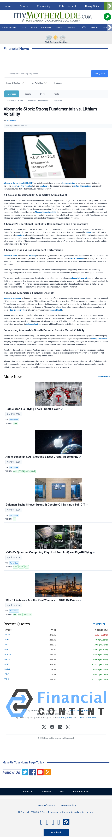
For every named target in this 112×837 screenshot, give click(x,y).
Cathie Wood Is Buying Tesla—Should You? (34, 409)
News (7, 6)
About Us (27, 791)
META (7, 659)
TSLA (15, 423)
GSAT (33, 471)
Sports (24, 6)
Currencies (31, 100)
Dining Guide (92, 6)
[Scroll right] (109, 6)
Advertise (46, 791)
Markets (12, 94)
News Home (9, 27)
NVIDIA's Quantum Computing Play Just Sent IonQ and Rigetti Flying (50, 552)
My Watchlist (37, 83)
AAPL (15, 471)
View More (99, 623)
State (34, 27)
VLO (29, 614)
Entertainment (67, 6)
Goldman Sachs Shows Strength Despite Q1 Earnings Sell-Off (46, 504)
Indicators (58, 83)
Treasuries (57, 100)
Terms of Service (45, 805)
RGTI (26, 567)
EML (15, 614)
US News (46, 27)
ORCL (7, 674)
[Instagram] (68, 727)
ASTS (28, 471)
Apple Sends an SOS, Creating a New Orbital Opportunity (43, 456)
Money (71, 27)
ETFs (42, 94)
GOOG (7, 654)
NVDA (21, 567)
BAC (6, 649)
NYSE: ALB (28, 183)
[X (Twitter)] (44, 727)
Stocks (28, 94)
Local (24, 27)
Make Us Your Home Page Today (23, 762)
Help (62, 791)
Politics (95, 27)
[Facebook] (52, 727)
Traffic (82, 27)
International (44, 100)
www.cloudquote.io (80, 710)
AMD (6, 644)
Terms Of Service (87, 717)
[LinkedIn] (60, 727)
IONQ (15, 567)
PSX (25, 614)
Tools (56, 94)
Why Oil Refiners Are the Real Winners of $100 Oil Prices (43, 600)
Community (43, 6)
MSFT (6, 664)
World (59, 27)
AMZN (21, 471)
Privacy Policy (65, 717)
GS (14, 519)
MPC (20, 614)
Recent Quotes (13, 83)
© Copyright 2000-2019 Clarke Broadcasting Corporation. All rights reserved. (56, 812)
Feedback (56, 832)
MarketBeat (13, 420)
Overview (11, 100)
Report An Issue (82, 791)
